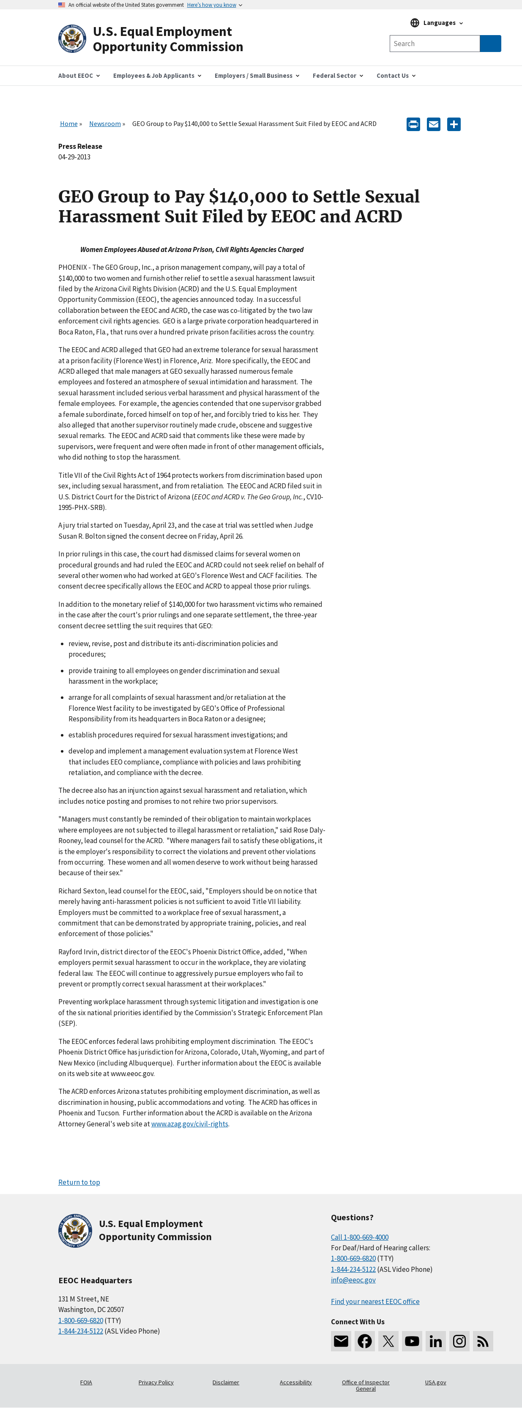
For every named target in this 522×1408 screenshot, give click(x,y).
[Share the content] (454, 123)
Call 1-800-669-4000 (359, 1237)
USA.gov (435, 1382)
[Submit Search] (490, 43)
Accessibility (296, 1382)
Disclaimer (226, 1382)
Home (69, 123)
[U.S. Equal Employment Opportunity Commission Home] (159, 39)
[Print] (413, 123)
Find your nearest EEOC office (375, 1301)
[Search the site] (435, 43)
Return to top (79, 1182)
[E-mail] (434, 123)
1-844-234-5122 (80, 1331)
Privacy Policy (156, 1382)
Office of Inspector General (366, 1385)
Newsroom (105, 123)
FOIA (86, 1382)
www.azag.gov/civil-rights (189, 1124)
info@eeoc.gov (353, 1280)
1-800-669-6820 (80, 1320)
